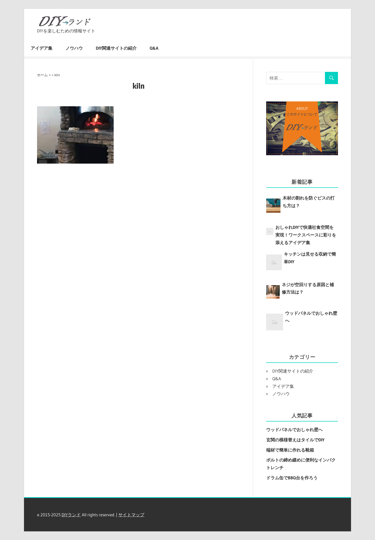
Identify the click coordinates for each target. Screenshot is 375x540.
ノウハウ (74, 48)
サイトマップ (131, 514)
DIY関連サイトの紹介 (116, 48)
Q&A (154, 48)
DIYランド (71, 514)
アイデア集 (41, 48)
